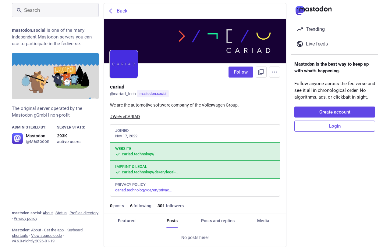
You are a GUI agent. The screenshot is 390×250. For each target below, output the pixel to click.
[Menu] (274, 72)
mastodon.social (153, 94)
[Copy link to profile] (261, 72)
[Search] (55, 10)
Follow (241, 72)
